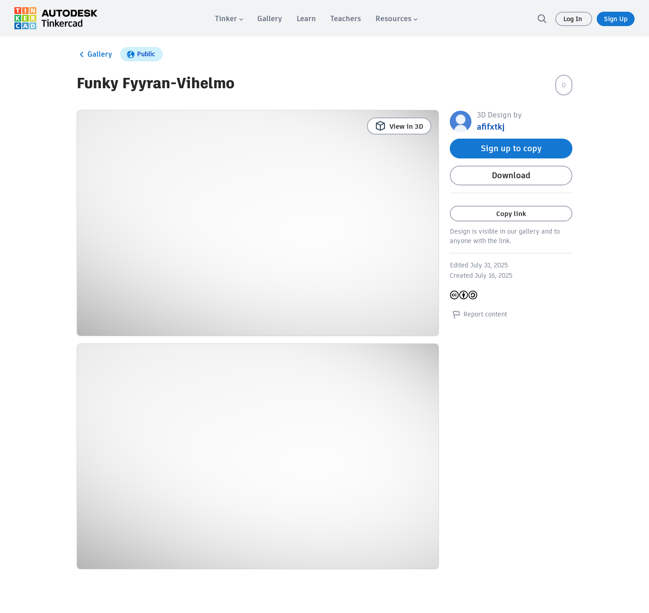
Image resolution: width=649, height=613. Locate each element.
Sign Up (615, 18)
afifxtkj (491, 126)
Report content (478, 314)
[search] (541, 18)
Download (511, 175)
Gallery (94, 54)
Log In (573, 18)
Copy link (511, 213)
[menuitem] (229, 19)
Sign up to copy (511, 148)
